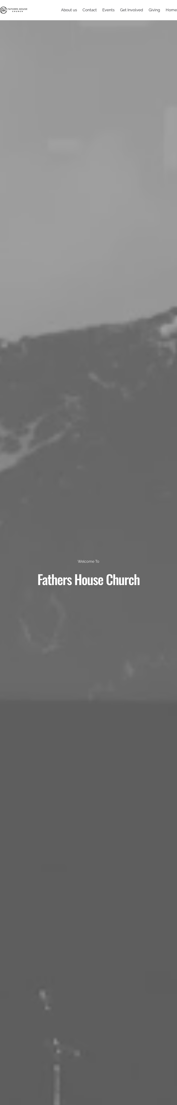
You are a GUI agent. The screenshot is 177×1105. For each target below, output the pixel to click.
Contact (90, 10)
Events (108, 10)
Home (171, 10)
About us (69, 10)
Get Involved (131, 10)
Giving (154, 10)
